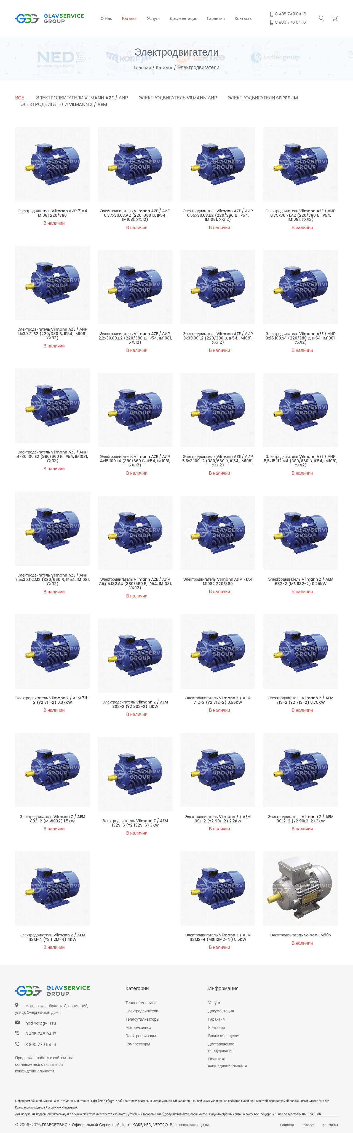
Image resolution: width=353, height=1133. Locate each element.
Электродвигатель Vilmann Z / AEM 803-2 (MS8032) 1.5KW (52, 819)
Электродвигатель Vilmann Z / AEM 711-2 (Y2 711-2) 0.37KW (52, 700)
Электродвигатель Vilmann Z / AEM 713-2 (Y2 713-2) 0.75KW (300, 700)
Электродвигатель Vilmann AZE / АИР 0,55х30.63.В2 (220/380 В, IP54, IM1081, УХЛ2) (218, 215)
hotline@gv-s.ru (40, 1023)
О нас (106, 18)
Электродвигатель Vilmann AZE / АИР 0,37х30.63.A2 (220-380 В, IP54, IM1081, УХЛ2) (135, 215)
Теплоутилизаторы (142, 1019)
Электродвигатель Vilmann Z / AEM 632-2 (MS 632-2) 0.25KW (300, 581)
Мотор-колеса (138, 1027)
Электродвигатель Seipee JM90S (300, 935)
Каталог (129, 18)
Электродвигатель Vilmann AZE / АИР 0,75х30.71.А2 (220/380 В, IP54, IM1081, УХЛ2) (301, 215)
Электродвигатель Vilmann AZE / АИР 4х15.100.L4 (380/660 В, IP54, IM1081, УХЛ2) (135, 461)
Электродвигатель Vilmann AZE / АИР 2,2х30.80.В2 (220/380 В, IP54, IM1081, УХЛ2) (135, 338)
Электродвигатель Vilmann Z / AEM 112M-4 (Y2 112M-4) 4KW (52, 937)
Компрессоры (137, 1044)
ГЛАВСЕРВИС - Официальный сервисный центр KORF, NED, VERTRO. (105, 1124)
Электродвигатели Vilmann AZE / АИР (84, 97)
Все (20, 97)
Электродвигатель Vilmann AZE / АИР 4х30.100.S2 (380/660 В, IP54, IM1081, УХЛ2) (52, 456)
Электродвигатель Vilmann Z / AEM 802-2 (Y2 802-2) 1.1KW (135, 704)
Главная (141, 67)
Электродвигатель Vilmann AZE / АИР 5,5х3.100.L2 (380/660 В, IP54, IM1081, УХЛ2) (217, 461)
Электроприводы (140, 1036)
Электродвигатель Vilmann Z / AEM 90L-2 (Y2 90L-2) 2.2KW (217, 819)
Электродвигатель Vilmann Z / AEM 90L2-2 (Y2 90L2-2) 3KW (300, 819)
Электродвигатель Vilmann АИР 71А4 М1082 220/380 (217, 581)
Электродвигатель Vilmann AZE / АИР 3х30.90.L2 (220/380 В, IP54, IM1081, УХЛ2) (218, 338)
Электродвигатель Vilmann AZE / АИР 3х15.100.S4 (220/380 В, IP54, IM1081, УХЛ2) (301, 338)
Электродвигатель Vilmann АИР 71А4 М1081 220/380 (52, 213)
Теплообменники (140, 1003)
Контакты (244, 18)
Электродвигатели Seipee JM (269, 97)
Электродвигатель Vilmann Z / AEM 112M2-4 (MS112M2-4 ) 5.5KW (217, 937)
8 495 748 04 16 (40, 1034)
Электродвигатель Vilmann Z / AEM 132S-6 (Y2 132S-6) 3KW (135, 823)
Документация (183, 18)
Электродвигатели (141, 1011)
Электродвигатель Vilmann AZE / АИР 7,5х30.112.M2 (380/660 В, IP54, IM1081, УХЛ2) (52, 579)
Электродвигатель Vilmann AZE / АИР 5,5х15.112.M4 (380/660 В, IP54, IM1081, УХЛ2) (300, 461)
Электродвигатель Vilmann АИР (182, 97)
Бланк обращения (224, 1036)
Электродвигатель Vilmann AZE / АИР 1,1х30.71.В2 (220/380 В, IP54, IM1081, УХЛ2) (52, 334)
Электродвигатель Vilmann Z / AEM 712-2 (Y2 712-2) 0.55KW (217, 700)
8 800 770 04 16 (40, 1044)
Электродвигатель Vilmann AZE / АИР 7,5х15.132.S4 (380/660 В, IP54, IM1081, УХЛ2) (135, 584)
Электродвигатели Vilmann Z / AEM (65, 104)
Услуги (153, 18)
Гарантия (216, 18)
